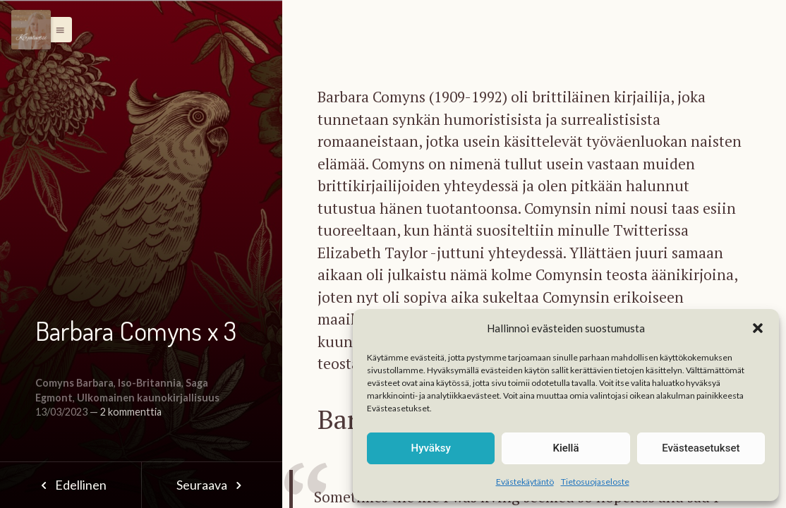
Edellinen (70, 484)
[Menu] (31, 29)
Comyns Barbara (74, 383)
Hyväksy (431, 448)
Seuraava (211, 484)
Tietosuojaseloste (595, 481)
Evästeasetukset (700, 448)
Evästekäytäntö (525, 481)
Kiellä (565, 448)
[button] (758, 328)
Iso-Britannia (149, 383)
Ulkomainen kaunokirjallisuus (148, 398)
